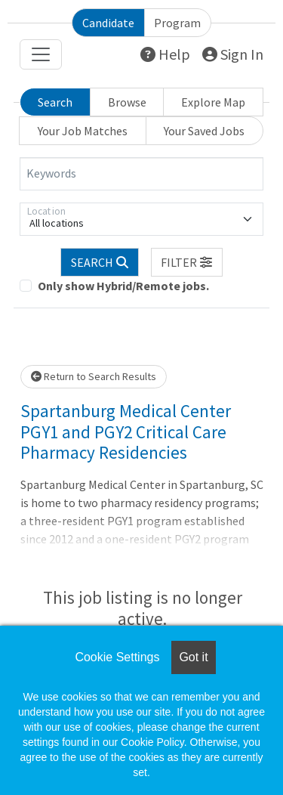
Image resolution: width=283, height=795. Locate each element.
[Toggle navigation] (41, 54)
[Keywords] (141, 173)
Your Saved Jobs (204, 130)
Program (177, 22)
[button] (187, 262)
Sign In (232, 54)
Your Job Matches (83, 130)
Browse (127, 102)
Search (55, 102)
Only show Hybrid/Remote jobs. (123, 285)
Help (165, 54)
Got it (193, 657)
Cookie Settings (117, 657)
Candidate (108, 22)
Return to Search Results (93, 376)
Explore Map (213, 102)
